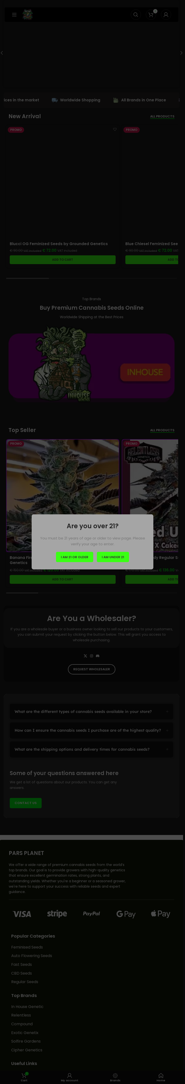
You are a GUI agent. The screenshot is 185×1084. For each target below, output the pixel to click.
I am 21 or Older (74, 557)
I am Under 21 (113, 557)
